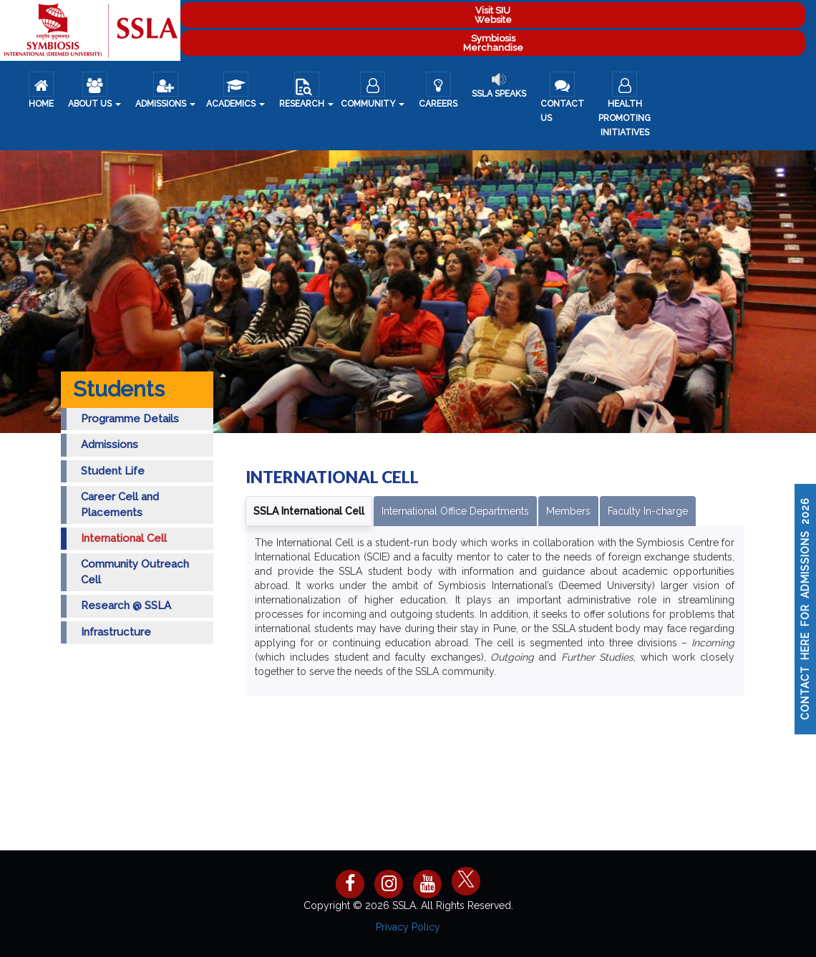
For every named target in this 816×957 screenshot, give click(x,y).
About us (94, 90)
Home (41, 90)
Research (306, 90)
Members (568, 511)
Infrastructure (116, 632)
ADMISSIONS (165, 90)
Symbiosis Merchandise (493, 43)
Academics (235, 90)
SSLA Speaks (499, 85)
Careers (438, 90)
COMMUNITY (372, 90)
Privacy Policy (408, 927)
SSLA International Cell (308, 511)
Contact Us (562, 97)
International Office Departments (455, 511)
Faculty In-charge (648, 511)
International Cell (124, 538)
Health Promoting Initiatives (624, 104)
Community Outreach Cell (135, 572)
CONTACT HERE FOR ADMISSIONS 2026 (805, 608)
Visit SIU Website (493, 15)
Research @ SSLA (126, 605)
